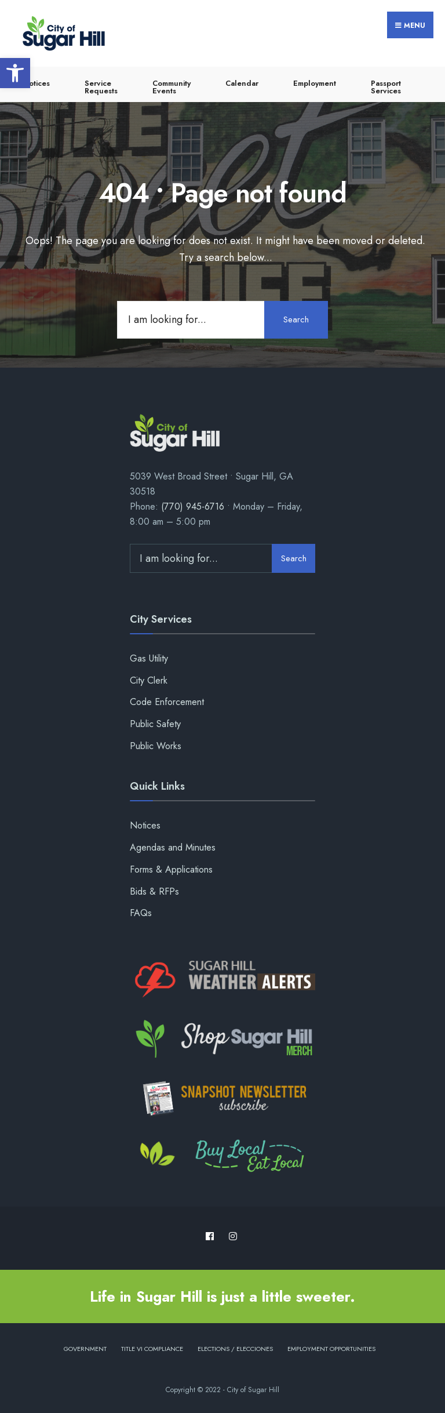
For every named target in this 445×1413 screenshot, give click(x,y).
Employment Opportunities (331, 1348)
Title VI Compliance (152, 1348)
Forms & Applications (171, 869)
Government (85, 1348)
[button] (15, 73)
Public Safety (155, 724)
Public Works (155, 746)
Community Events (171, 87)
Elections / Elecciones (235, 1348)
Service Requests (101, 87)
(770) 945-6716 (192, 506)
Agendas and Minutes (173, 847)
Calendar (241, 83)
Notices (36, 83)
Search (296, 319)
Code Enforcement (167, 702)
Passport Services (386, 87)
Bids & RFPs (154, 891)
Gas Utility (149, 658)
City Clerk (148, 680)
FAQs (141, 913)
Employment (314, 83)
